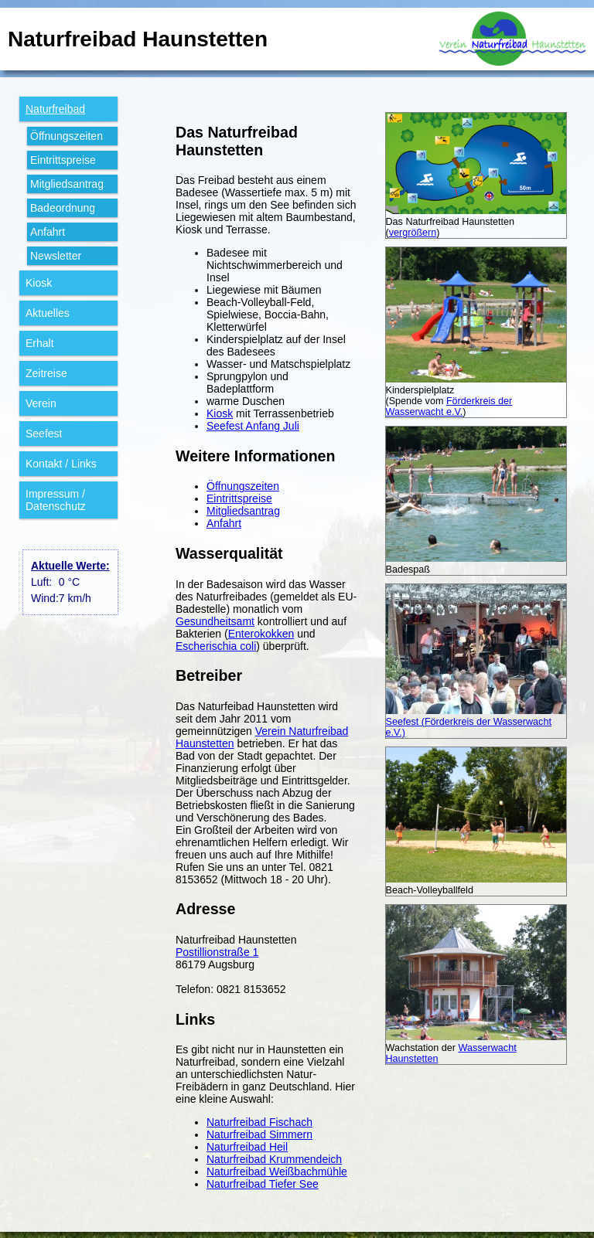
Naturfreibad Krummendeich (274, 1159)
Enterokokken (261, 634)
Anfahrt (47, 232)
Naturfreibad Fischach (259, 1122)
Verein (41, 403)
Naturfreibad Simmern (259, 1134)
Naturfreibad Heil (247, 1147)
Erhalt (40, 343)
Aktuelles (48, 313)
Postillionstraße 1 (217, 952)
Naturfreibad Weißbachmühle (277, 1171)
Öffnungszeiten (243, 486)
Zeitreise (46, 373)
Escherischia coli (216, 646)
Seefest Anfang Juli (253, 426)
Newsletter (55, 256)
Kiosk (39, 283)
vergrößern (413, 232)
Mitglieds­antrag (67, 184)
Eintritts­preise (63, 160)
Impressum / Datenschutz (56, 500)
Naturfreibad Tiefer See (263, 1184)
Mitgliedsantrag (243, 511)
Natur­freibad (55, 109)
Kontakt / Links (61, 463)
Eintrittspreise (239, 498)
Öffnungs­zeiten (66, 136)
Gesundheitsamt (215, 621)
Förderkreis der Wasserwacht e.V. (449, 406)
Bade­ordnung (62, 208)
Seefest (44, 433)
